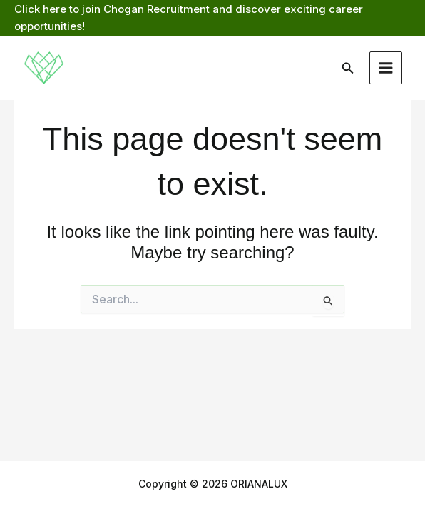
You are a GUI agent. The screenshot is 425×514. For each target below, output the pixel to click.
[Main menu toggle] (386, 68)
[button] (348, 68)
